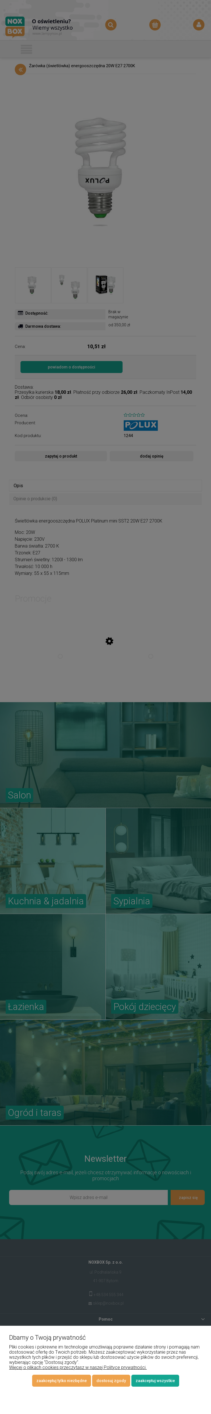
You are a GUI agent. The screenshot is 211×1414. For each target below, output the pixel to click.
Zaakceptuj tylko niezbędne (61, 1380)
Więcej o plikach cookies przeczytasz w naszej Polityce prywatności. (78, 1367)
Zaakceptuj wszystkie (155, 1380)
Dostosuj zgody (111, 1380)
